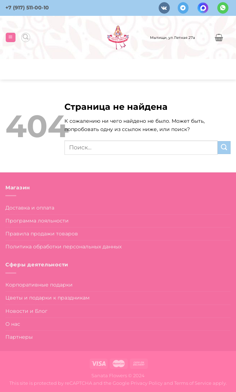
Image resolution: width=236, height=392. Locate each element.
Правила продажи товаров (41, 233)
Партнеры (19, 337)
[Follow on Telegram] (183, 7)
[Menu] (10, 37)
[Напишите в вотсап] (222, 7)
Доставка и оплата (29, 207)
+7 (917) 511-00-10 (27, 7)
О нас (12, 324)
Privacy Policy (147, 383)
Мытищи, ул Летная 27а (172, 37)
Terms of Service (193, 383)
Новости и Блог (26, 311)
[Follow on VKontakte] (164, 7)
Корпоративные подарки (39, 284)
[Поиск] (25, 37)
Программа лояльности (37, 220)
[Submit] (224, 147)
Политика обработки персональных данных (63, 246)
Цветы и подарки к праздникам (47, 297)
